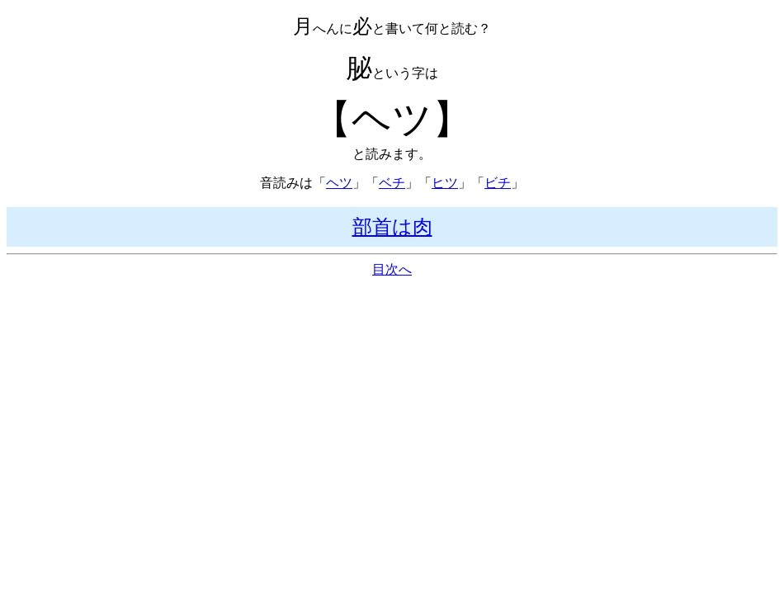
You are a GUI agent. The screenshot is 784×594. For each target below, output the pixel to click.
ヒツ (445, 183)
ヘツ (339, 183)
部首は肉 (392, 227)
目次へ (392, 269)
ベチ (392, 183)
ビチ (497, 183)
